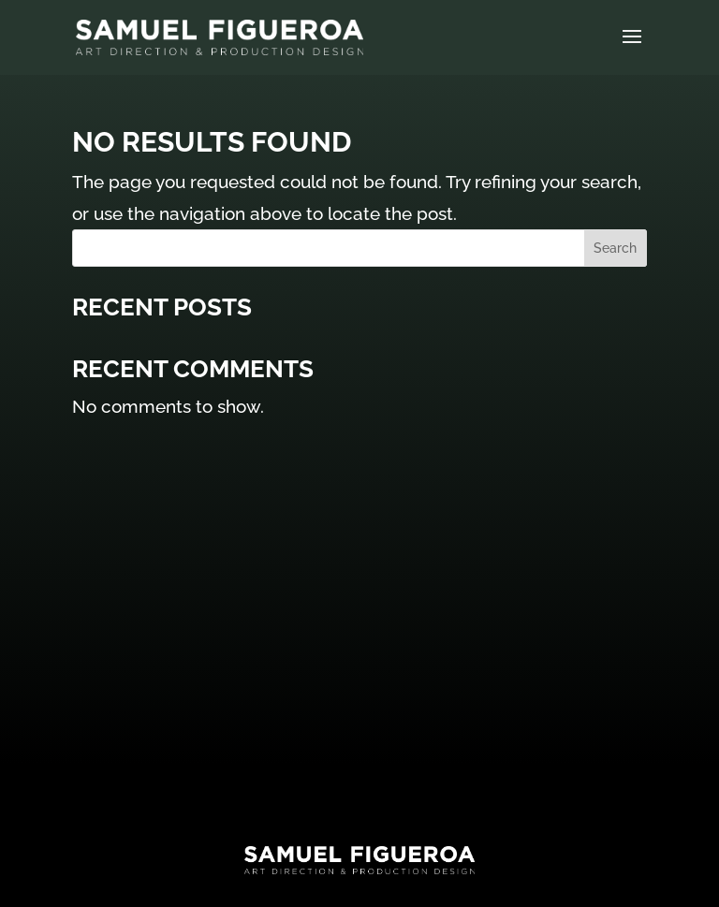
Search (615, 248)
